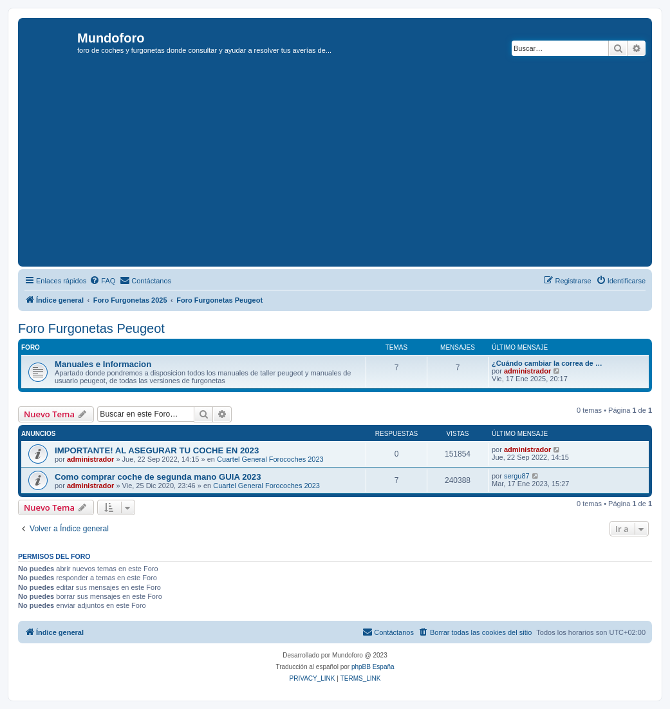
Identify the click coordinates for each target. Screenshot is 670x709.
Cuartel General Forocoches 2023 (270, 459)
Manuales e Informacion (103, 364)
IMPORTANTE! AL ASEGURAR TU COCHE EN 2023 (157, 450)
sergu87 (517, 476)
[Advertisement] (345, 167)
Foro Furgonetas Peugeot (91, 328)
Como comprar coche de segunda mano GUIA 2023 (158, 477)
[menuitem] (102, 280)
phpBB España (373, 666)
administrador (527, 371)
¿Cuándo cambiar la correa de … (547, 363)
